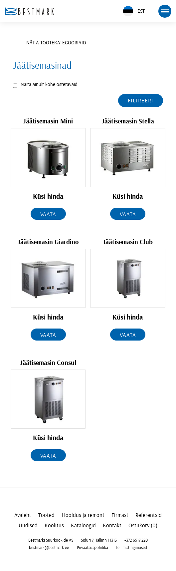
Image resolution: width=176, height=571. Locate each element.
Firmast (119, 515)
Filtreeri (140, 100)
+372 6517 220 (136, 540)
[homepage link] (29, 11)
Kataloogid (83, 525)
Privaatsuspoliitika (92, 547)
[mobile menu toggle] (164, 11)
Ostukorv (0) (142, 525)
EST (134, 11)
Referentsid (148, 515)
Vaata (48, 214)
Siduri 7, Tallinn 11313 (99, 540)
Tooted (46, 515)
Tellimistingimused (131, 547)
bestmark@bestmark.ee (49, 547)
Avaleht (22, 515)
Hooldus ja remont (83, 515)
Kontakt (112, 525)
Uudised (28, 525)
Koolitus (54, 525)
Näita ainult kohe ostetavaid (49, 84)
